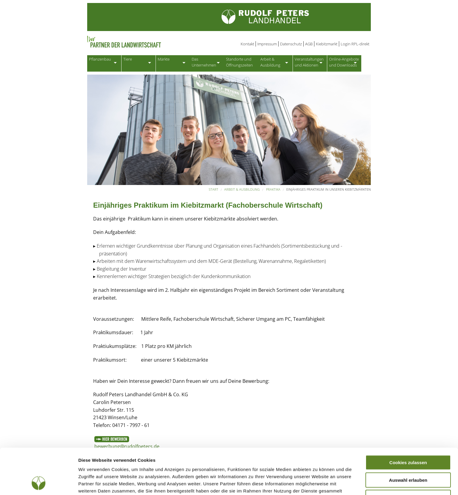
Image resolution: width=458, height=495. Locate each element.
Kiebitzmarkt (326, 44)
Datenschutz (291, 44)
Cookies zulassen (408, 421)
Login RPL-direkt (355, 44)
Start (213, 191)
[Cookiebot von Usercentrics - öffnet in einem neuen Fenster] (39, 483)
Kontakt (247, 44)
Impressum (267, 44)
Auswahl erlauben (408, 438)
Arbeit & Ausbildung (242, 191)
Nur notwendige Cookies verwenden (408, 459)
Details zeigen (317, 483)
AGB (309, 44)
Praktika (273, 191)
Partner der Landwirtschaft (148, 42)
